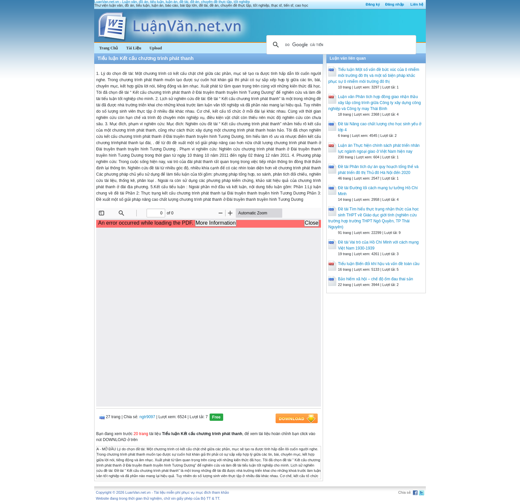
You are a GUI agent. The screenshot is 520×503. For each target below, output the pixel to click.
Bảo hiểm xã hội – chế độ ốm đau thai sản (375, 279)
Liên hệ (417, 4)
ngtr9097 (147, 417)
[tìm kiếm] (340, 45)
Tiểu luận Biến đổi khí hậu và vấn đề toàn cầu (379, 263)
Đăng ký (373, 4)
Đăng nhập (394, 4)
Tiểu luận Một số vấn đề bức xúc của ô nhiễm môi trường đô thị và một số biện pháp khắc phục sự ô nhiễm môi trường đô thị (373, 75)
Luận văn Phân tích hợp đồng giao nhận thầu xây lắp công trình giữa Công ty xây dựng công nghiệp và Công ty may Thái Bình (374, 102)
